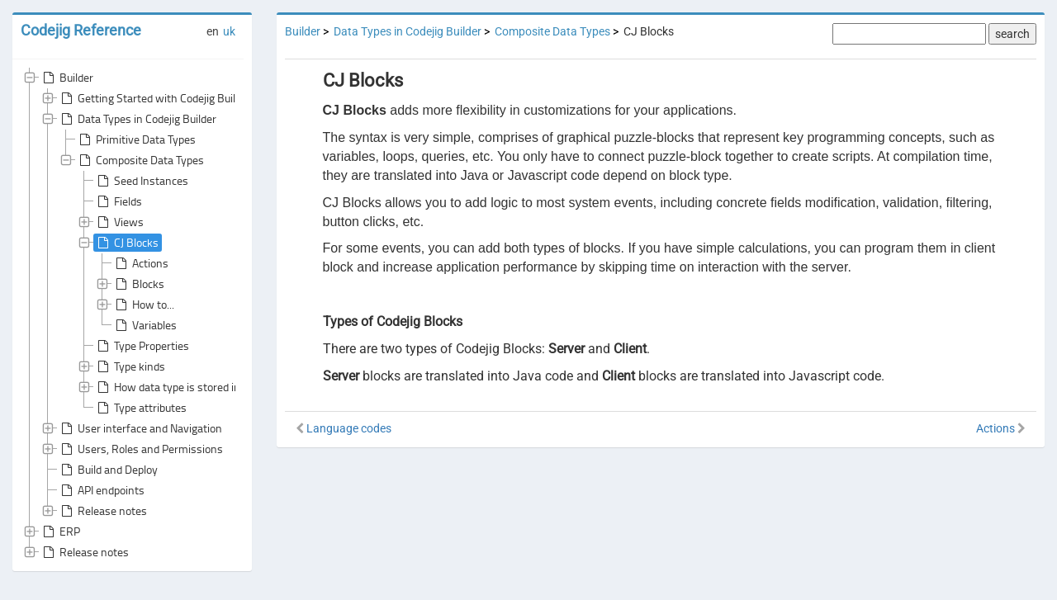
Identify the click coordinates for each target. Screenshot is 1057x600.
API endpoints (101, 490)
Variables (144, 325)
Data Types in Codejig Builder (137, 119)
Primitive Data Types (136, 139)
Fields (118, 201)
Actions (140, 263)
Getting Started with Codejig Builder (154, 98)
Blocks (138, 284)
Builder (66, 78)
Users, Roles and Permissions (140, 449)
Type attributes (140, 408)
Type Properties (141, 346)
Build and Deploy (108, 470)
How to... (143, 304)
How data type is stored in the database (200, 387)
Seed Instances (141, 181)
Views (119, 222)
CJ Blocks (126, 243)
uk (229, 31)
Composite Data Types (140, 160)
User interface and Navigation (140, 428)
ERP (60, 531)
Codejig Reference (81, 30)
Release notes (102, 511)
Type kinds (129, 366)
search (1012, 33)
